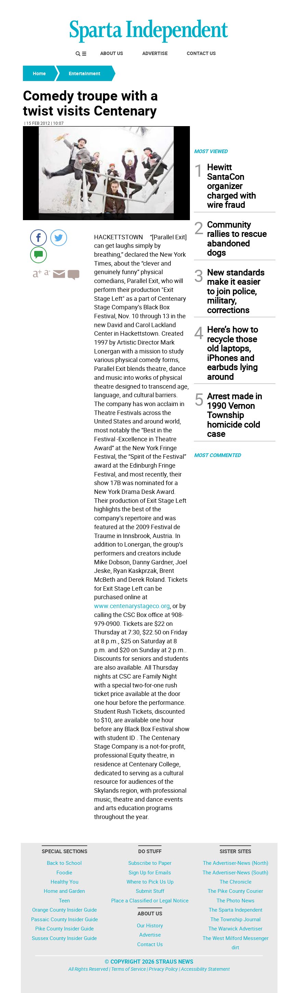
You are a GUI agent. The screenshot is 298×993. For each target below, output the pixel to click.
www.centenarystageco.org (132, 606)
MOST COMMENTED (217, 455)
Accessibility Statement (205, 969)
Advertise (155, 53)
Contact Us (201, 53)
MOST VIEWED (211, 151)
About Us (111, 53)
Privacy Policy (163, 969)
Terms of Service (128, 969)
